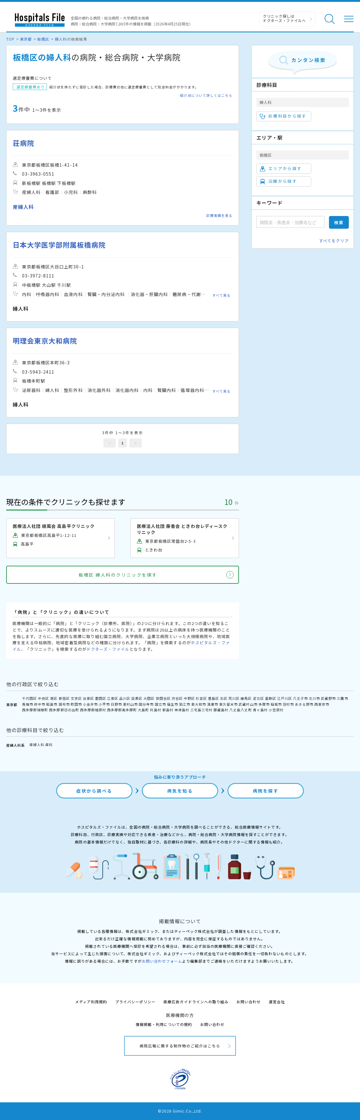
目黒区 (136, 698)
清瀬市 (212, 704)
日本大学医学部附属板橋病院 (59, 245)
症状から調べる (94, 791)
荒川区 (234, 698)
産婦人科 (36, 744)
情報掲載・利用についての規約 (164, 1024)
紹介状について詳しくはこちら (206, 95)
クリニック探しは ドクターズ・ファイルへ (284, 18)
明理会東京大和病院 (45, 340)
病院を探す (266, 791)
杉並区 (201, 698)
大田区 (149, 698)
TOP (10, 39)
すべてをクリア (334, 241)
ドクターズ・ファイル (108, 649)
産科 (49, 744)
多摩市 (264, 704)
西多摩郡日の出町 (64, 709)
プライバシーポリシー (135, 1001)
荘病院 (23, 143)
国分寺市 (146, 704)
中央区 (43, 698)
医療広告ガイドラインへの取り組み (196, 1001)
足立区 (258, 698)
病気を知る (180, 791)
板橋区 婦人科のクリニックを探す (118, 575)
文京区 (76, 698)
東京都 (26, 39)
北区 (223, 698)
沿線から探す (278, 181)
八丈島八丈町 (240, 709)
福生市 (172, 704)
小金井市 (90, 704)
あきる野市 (304, 704)
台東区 (88, 698)
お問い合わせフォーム (162, 961)
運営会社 (277, 1001)
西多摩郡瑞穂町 (35, 709)
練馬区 (246, 698)
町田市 (76, 704)
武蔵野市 (328, 698)
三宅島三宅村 (201, 709)
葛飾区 (270, 698)
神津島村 (181, 709)
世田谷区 (163, 698)
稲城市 (276, 704)
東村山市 (130, 704)
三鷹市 (342, 698)
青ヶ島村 (260, 709)
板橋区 (43, 39)
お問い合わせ (248, 1001)
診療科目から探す (283, 116)
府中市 (39, 704)
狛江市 (184, 704)
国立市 (160, 704)
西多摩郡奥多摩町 (122, 709)
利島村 (155, 709)
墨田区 (100, 698)
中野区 (189, 698)
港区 (53, 698)
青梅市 (27, 704)
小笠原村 (276, 709)
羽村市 (288, 704)
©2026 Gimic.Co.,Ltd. (180, 1110)
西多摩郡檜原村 (93, 709)
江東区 (112, 698)
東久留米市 (228, 704)
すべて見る (221, 294)
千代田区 (29, 698)
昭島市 (51, 704)
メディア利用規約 (91, 1001)
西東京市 (321, 704)
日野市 (116, 704)
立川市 (314, 698)
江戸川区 (284, 698)
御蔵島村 (221, 709)
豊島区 (213, 698)
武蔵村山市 (248, 704)
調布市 (64, 704)
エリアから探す (281, 168)
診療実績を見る (219, 215)
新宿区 (64, 698)
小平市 (104, 704)
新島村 (167, 709)
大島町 (143, 709)
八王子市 (300, 698)
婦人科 (61, 39)
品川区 (124, 698)
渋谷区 (177, 698)
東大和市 (198, 704)
